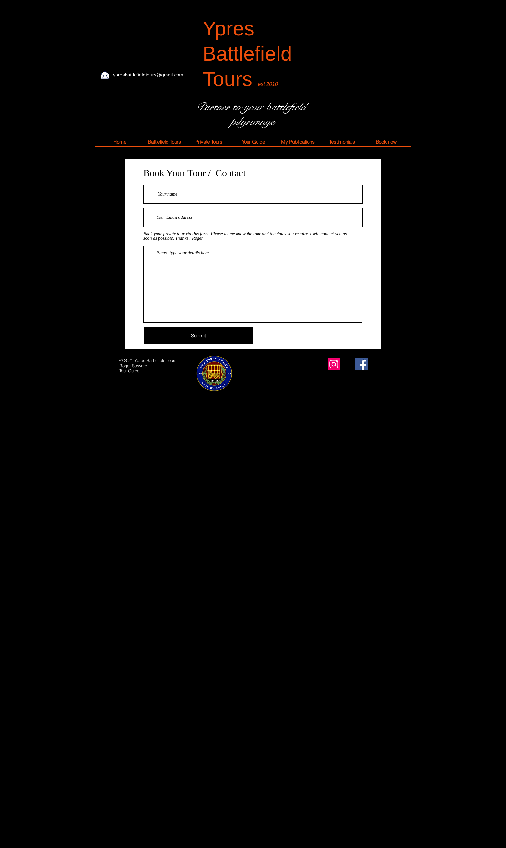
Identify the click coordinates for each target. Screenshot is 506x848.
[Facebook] (361, 364)
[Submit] (198, 335)
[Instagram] (334, 364)
